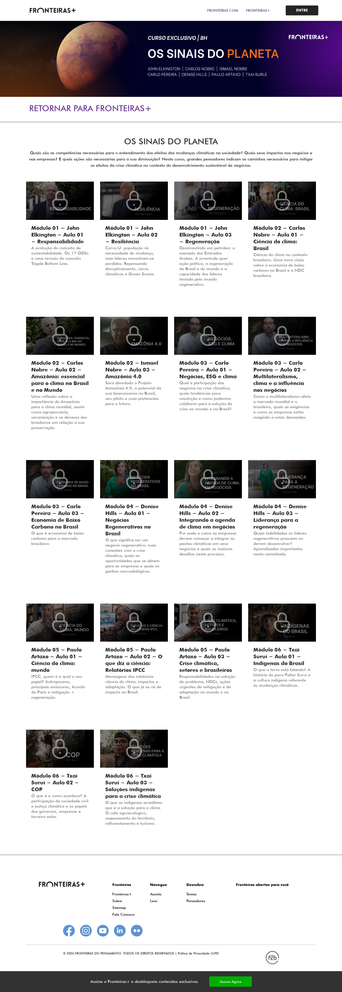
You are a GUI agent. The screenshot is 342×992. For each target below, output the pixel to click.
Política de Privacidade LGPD (198, 953)
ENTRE (302, 10)
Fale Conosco (123, 914)
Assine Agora (230, 981)
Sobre (117, 901)
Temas (191, 894)
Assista (155, 894)
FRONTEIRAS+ (258, 10)
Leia (153, 901)
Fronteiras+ (122, 894)
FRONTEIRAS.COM (222, 10)
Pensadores (195, 901)
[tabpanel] (171, 59)
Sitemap (119, 908)
